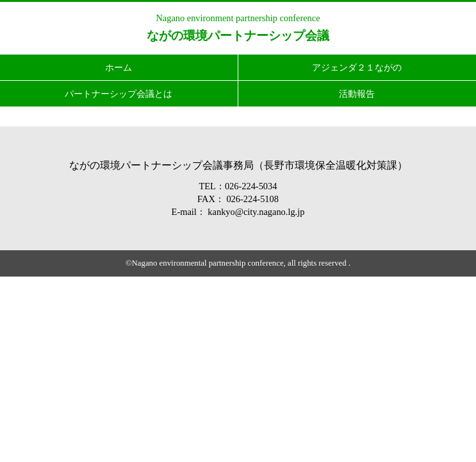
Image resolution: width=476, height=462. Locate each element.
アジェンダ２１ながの (357, 67)
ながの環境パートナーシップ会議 (238, 35)
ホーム (118, 67)
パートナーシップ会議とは (118, 94)
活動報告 (357, 94)
